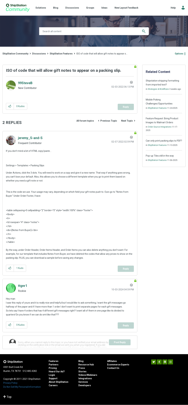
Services (83, 382)
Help (173, 7)
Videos (82, 375)
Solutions (40, 7)
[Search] (94, 31)
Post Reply (120, 342)
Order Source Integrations (159, 127)
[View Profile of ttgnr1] (22, 286)
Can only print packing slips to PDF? (164, 140)
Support (53, 378)
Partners (53, 364)
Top (7, 397)
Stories (82, 371)
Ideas (104, 7)
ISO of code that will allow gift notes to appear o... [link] (101, 53)
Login (52, 375)
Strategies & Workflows (158, 89)
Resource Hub (86, 364)
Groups (90, 7)
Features (53, 361)
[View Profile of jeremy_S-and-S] (30, 138)
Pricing (53, 368)
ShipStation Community (17, 8)
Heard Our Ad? (57, 371)
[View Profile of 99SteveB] (25, 83)
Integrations (85, 378)
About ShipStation (58, 382)
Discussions (72, 7)
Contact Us (113, 368)
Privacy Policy (10, 383)
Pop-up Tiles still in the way (160, 155)
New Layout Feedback (126, 7)
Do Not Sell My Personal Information (22, 387)
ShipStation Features (61, 53)
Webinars (92, 375)
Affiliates (112, 361)
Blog (55, 7)
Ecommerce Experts (118, 364)
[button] (10, 106)
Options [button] (179, 53)
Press (81, 368)
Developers (84, 385)
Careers (53, 385)
